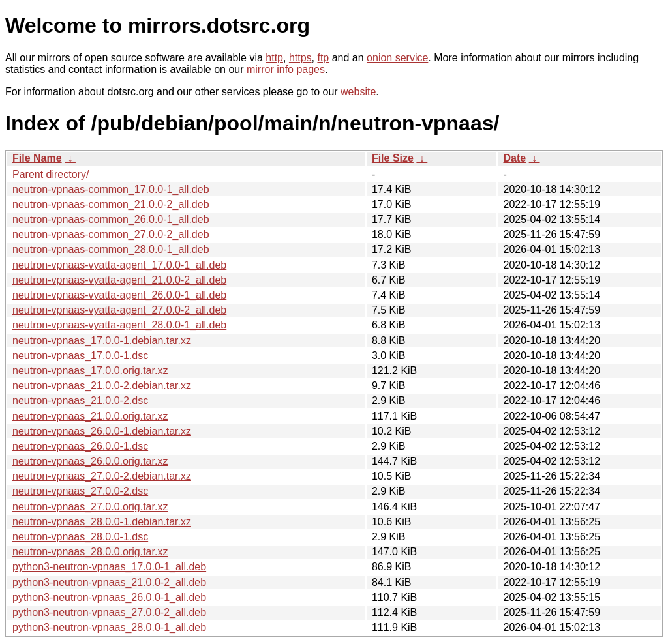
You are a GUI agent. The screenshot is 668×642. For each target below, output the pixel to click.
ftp (323, 57)
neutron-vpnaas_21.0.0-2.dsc (80, 400)
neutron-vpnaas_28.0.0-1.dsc (80, 536)
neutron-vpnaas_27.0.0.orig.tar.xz (90, 506)
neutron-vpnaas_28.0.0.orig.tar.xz (90, 551)
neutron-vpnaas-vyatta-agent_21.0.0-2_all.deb (119, 279)
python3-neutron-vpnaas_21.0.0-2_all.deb (109, 582)
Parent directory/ (50, 174)
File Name (37, 158)
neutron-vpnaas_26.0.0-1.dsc (80, 446)
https (300, 57)
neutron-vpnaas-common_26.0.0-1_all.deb (110, 219)
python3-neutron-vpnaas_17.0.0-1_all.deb (109, 566)
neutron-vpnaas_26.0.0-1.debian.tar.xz (101, 431)
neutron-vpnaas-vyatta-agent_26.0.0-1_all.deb (119, 294)
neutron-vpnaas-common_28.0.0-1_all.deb (110, 249)
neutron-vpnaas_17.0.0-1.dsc (80, 355)
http (274, 57)
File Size (393, 158)
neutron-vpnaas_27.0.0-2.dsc (80, 491)
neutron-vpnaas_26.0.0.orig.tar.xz (90, 461)
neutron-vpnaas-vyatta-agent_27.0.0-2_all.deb (119, 309)
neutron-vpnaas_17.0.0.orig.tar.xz (90, 370)
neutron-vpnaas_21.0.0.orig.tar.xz (90, 416)
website (358, 91)
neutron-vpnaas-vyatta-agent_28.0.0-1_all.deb (119, 324)
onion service (397, 57)
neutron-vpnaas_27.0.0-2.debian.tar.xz (101, 476)
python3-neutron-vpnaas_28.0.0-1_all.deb (109, 627)
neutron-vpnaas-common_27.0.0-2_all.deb (110, 234)
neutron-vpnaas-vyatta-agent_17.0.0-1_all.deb (119, 264)
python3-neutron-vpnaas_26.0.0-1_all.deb (109, 597)
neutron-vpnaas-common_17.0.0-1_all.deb (110, 189)
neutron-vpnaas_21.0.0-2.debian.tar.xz (101, 385)
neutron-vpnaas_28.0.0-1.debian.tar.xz (101, 521)
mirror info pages (286, 69)
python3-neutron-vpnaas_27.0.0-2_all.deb (109, 612)
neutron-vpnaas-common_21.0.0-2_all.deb (110, 204)
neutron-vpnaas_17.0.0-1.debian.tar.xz (101, 340)
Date (514, 158)
